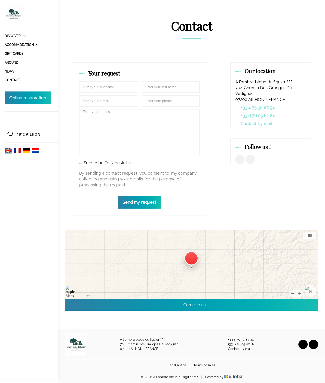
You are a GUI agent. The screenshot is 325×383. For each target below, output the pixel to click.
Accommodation (22, 45)
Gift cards (14, 53)
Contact (12, 80)
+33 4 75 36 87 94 (238, 340)
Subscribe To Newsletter (106, 162)
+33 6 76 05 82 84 (239, 344)
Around (11, 62)
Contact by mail (256, 123)
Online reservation (27, 97)
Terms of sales (204, 365)
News (9, 71)
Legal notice (177, 365)
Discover (15, 36)
